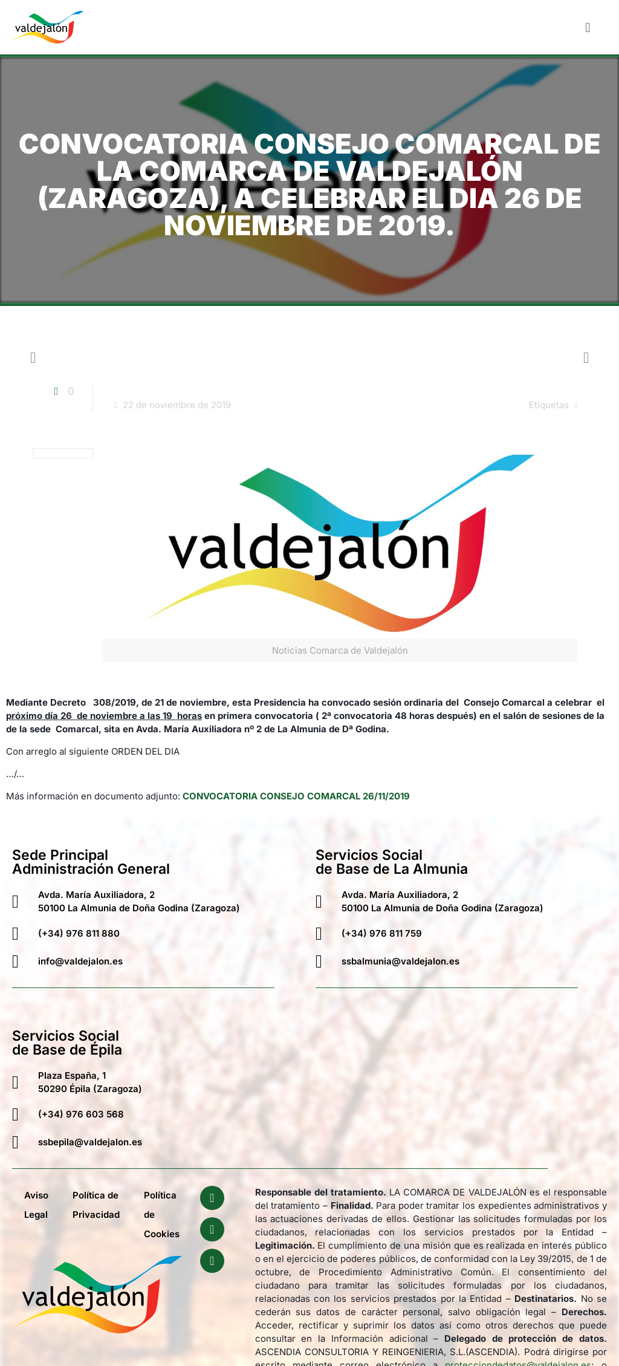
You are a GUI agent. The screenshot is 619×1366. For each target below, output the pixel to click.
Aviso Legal (36, 1204)
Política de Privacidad (96, 1204)
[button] (588, 27)
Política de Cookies (162, 1214)
